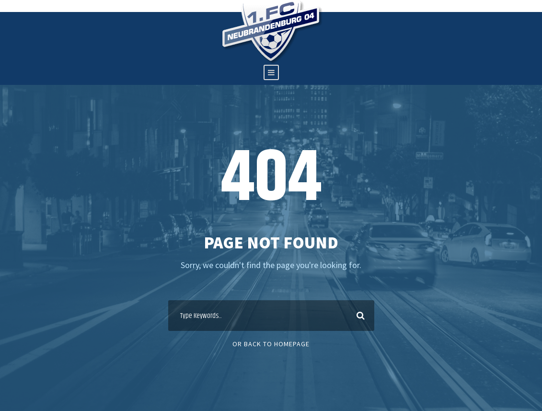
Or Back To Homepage (271, 344)
